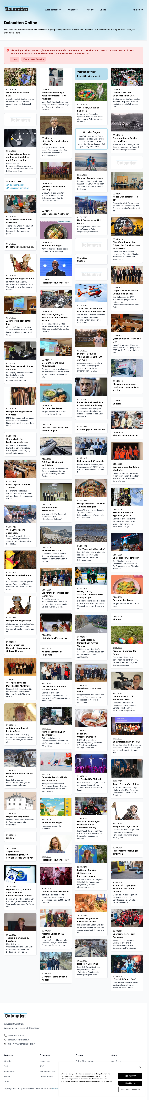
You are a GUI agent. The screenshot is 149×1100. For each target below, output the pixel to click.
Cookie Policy (46, 1076)
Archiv (90, 9)
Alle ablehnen (130, 1083)
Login (14, 59)
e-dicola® (56, 1088)
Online (103, 9)
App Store (116, 1061)
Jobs (6, 1081)
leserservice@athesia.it (18, 1039)
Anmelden (138, 9)
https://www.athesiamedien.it (21, 1044)
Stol (6, 1066)
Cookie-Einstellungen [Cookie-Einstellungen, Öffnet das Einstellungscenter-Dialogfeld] (130, 1089)
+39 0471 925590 (16, 1035)
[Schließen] (140, 1067)
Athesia (7, 1061)
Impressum (45, 1061)
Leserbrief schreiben (90, 187)
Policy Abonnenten (84, 1061)
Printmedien (9, 1071)
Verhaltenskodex (48, 1071)
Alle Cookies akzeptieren (130, 1076)
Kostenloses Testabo (33, 59)
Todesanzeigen (88, 184)
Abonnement (53, 9)
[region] (101, 1079)
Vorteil (7, 1076)
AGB (42, 1066)
